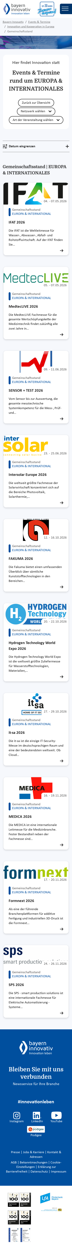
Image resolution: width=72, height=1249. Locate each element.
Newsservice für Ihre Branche (36, 1084)
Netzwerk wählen (33, 111)
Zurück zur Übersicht (36, 103)
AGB (14, 1162)
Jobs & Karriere (34, 1152)
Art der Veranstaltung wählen (33, 120)
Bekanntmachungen (34, 1162)
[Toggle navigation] (66, 9)
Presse (16, 1152)
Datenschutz (40, 1172)
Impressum (58, 1172)
